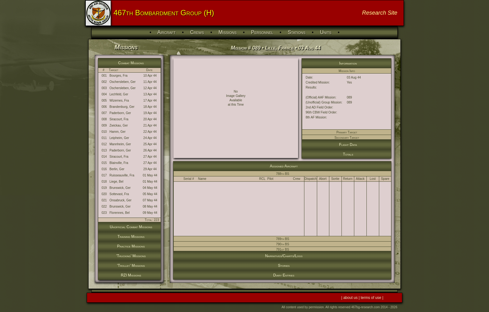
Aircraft (166, 32)
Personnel (262, 32)
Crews (197, 32)
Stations (297, 32)
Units (326, 32)
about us (351, 297)
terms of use (371, 297)
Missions (228, 32)
